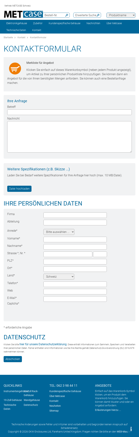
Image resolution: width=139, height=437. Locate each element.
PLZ (10, 260)
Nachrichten (93, 23)
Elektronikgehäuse (16, 23)
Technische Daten (16, 30)
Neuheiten (55, 405)
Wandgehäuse (32, 400)
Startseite (8, 37)
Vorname (13, 238)
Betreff (11, 107)
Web (10, 290)
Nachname (14, 246)
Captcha (13, 303)
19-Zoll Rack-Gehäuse (31, 393)
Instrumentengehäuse (16, 391)
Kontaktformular (38, 37)
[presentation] (70, 309)
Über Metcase (57, 396)
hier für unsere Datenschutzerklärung (43, 344)
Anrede (12, 230)
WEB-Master (124, 431)
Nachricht (13, 118)
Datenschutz (31, 404)
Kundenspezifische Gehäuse (64, 23)
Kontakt (21, 37)
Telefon (12, 283)
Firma (11, 214)
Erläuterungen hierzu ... (108, 410)
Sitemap (54, 410)
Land (11, 275)
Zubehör (38, 23)
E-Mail (12, 298)
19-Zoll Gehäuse (13, 400)
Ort (9, 268)
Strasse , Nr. (16, 253)
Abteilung (13, 221)
